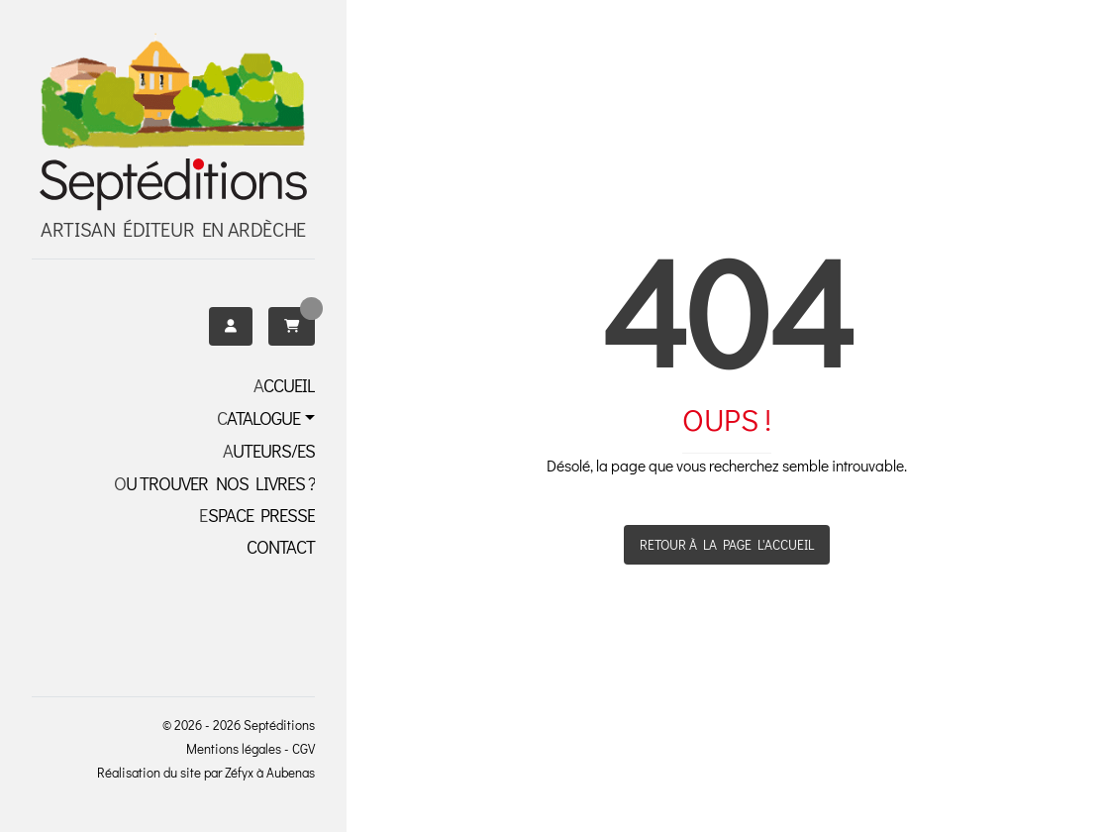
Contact (281, 547)
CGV (303, 749)
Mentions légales (233, 749)
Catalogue (258, 418)
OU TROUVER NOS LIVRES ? (214, 483)
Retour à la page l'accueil (727, 545)
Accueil (284, 385)
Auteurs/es (269, 451)
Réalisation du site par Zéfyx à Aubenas (206, 772)
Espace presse (257, 515)
